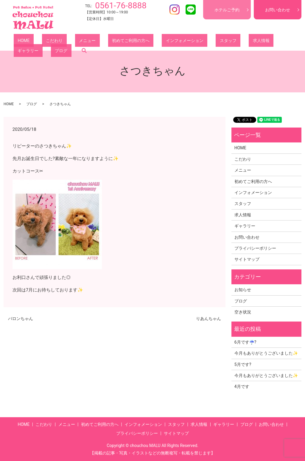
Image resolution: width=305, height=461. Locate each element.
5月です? (242, 364)
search (280, 41)
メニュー (67, 41)
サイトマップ (246, 259)
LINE (191, 9)
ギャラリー (236, 41)
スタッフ (184, 41)
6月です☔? (245, 342)
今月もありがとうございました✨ (266, 353)
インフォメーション (148, 41)
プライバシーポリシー (255, 248)
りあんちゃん (208, 318)
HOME (20, 41)
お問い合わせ (277, 9)
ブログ (261, 41)
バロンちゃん (20, 318)
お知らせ (242, 289)
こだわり (42, 41)
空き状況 (242, 312)
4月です (241, 386)
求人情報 (209, 41)
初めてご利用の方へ (103, 41)
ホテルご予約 (226, 9)
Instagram (174, 9)
